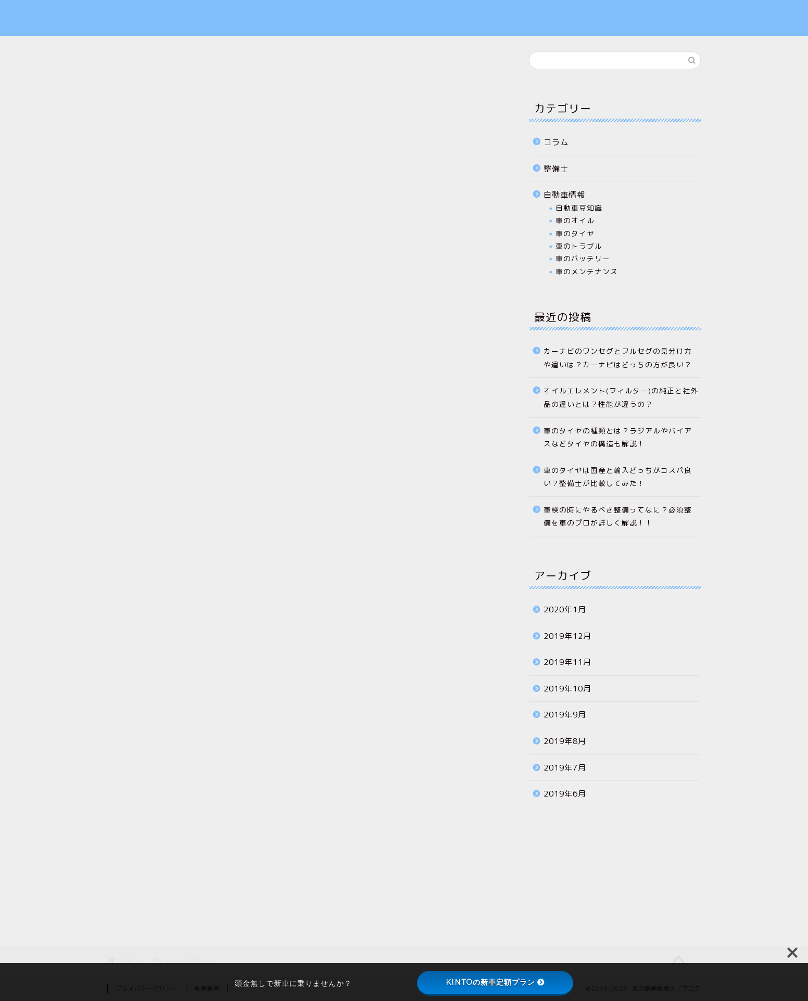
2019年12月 (567, 636)
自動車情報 (564, 194)
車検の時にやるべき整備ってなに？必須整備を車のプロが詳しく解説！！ (618, 516)
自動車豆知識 (579, 208)
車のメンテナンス (587, 271)
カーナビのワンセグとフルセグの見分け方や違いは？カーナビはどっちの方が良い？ (618, 357)
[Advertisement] (302, 807)
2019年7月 (565, 767)
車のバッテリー (583, 258)
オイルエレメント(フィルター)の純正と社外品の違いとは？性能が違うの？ (621, 397)
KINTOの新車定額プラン (495, 982)
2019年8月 (565, 741)
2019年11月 (567, 662)
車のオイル (575, 220)
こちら (260, 304)
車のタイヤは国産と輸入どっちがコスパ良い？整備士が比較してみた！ (618, 477)
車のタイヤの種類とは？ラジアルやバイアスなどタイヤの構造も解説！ (618, 437)
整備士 (556, 168)
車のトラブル (579, 246)
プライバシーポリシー (606, 17)
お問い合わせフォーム (606, 6)
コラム (556, 142)
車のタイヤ (575, 233)
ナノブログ (134, 16)
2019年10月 (567, 688)
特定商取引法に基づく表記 (615, 29)
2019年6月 (565, 793)
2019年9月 (565, 714)
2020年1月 (565, 609)
